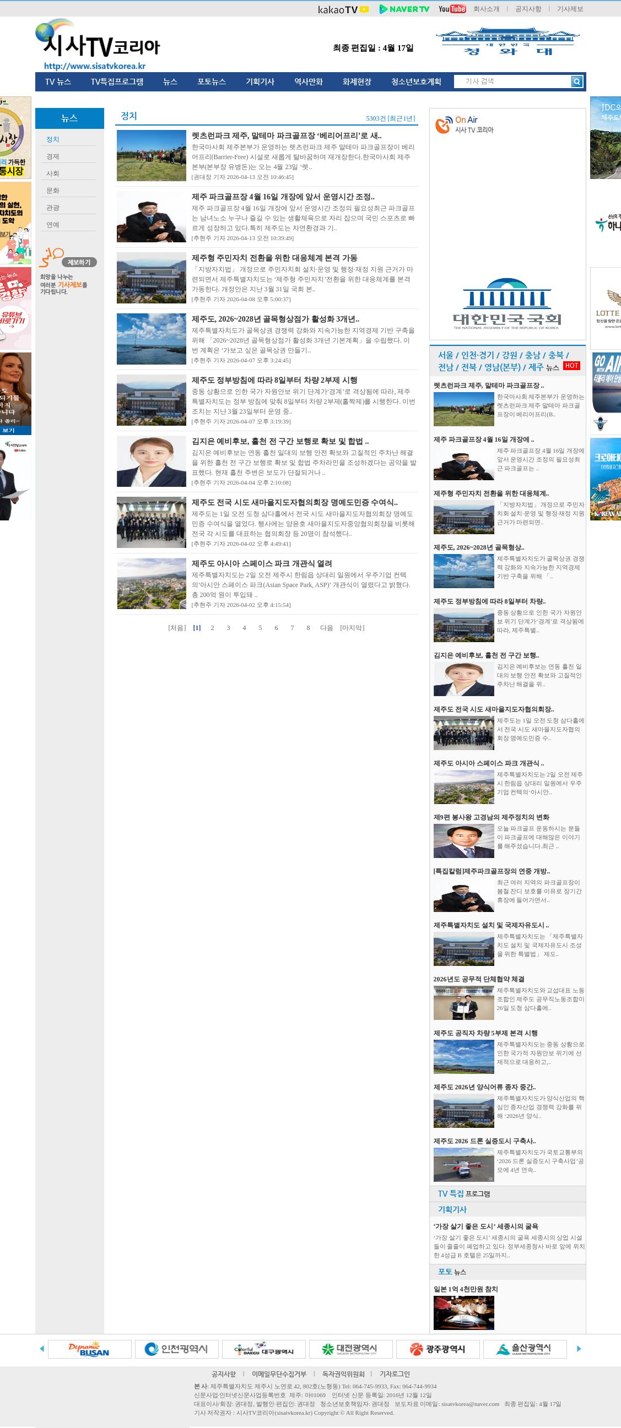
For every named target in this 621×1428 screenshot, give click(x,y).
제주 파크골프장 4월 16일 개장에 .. (484, 439)
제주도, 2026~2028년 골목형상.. (479, 547)
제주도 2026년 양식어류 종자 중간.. (485, 1087)
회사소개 (486, 9)
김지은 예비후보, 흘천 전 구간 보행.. (486, 655)
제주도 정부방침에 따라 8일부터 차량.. (490, 601)
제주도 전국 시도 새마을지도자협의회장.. (494, 709)
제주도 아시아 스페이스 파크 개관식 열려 (262, 564)
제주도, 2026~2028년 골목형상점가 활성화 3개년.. (276, 319)
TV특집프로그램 (117, 81)
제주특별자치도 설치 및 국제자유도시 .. (491, 925)
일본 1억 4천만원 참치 (466, 1289)
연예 (53, 225)
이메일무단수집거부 (279, 1374)
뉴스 (170, 81)
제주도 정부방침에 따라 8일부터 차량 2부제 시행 (275, 380)
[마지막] (353, 628)
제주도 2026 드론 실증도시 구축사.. (485, 1141)
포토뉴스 (211, 81)
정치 (53, 139)
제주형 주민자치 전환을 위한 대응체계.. (491, 493)
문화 (53, 190)
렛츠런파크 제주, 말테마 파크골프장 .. (489, 385)
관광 (53, 207)
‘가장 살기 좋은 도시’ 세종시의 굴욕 (486, 1226)
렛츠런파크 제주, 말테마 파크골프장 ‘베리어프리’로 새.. (287, 136)
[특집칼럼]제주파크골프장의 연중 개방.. (492, 871)
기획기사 (260, 81)
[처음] (177, 628)
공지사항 (528, 9)
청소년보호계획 (416, 81)
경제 (53, 156)
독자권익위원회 (343, 1374)
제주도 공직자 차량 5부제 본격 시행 (486, 1033)
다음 (326, 628)
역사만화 (308, 81)
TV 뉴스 (58, 81)
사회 (53, 173)
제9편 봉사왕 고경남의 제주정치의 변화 (491, 817)
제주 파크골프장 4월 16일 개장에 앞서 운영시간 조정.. (283, 197)
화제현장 (357, 81)
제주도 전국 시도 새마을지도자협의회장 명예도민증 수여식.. (295, 502)
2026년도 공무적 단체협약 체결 (479, 979)
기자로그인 (395, 1374)
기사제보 (570, 9)
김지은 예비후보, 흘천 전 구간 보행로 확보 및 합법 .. (280, 441)
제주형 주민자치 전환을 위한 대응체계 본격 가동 (275, 258)
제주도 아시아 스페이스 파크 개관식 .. (489, 763)
